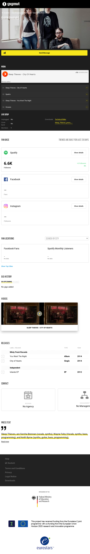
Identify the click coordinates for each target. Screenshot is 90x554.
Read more (5, 442)
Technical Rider (60, 119)
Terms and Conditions (15, 468)
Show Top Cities (7, 266)
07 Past (16, 282)
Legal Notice (10, 476)
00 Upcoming (6, 282)
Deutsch (11, 463)
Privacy (8, 472)
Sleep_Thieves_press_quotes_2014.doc (64, 123)
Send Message (44, 53)
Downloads (10, 480)
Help (7, 459)
